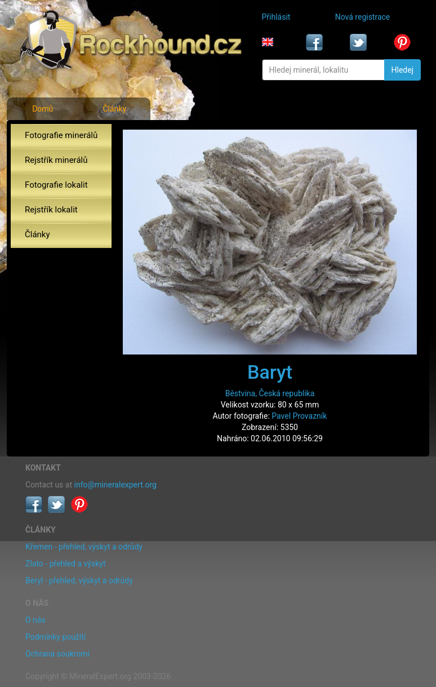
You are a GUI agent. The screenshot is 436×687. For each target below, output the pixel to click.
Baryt (269, 372)
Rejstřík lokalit (51, 210)
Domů (42, 108)
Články (114, 108)
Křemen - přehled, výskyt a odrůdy (84, 546)
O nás (35, 619)
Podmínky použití (55, 636)
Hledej (402, 69)
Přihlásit (276, 16)
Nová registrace (362, 16)
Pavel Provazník (299, 415)
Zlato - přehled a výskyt (65, 563)
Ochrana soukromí (57, 653)
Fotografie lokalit (56, 185)
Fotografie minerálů (61, 135)
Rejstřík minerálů (56, 160)
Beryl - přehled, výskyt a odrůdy (79, 580)
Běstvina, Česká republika (270, 393)
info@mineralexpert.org (115, 484)
